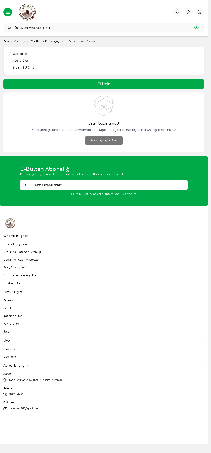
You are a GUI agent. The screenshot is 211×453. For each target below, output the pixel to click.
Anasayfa (9, 300)
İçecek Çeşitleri (31, 41)
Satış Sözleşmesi (14, 267)
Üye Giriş (9, 348)
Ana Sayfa (10, 41)
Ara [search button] (196, 27)
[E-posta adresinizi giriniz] (104, 185)
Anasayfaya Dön (104, 140)
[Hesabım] (188, 12)
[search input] (104, 27)
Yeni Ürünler (11, 323)
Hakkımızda (11, 283)
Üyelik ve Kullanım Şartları (21, 259)
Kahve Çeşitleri (55, 41)
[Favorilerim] (177, 12)
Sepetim (8, 308)
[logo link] (28, 12)
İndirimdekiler (12, 316)
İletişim (7, 331)
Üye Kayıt (9, 356)
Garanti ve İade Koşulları (20, 275)
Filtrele (104, 84)
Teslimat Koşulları (15, 244)
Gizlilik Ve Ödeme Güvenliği (22, 252)
